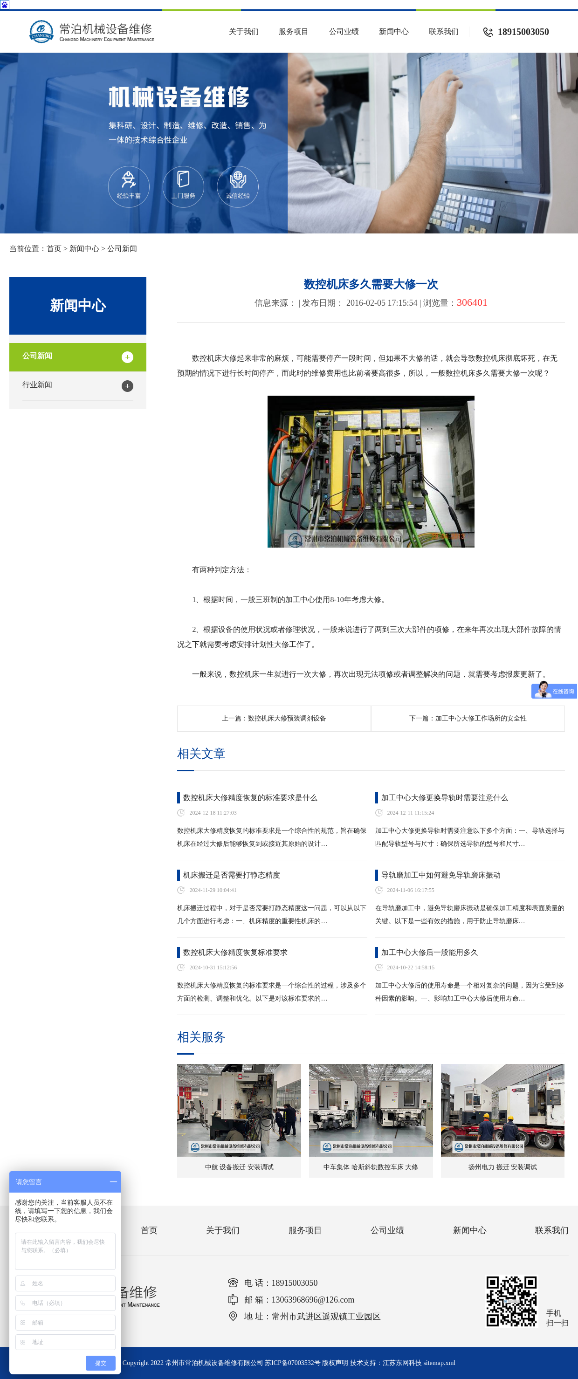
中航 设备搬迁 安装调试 (239, 1167)
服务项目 (294, 31)
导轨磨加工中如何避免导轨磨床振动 (441, 875)
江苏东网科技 (402, 1362)
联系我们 (444, 31)
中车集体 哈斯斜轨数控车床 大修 (370, 1167)
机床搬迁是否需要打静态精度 (231, 875)
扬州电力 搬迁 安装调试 (502, 1167)
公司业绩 (344, 31)
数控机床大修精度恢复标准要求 (235, 952)
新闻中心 (394, 31)
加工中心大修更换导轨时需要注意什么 (444, 798)
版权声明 (335, 1362)
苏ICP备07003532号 (293, 1362)
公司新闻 (122, 249)
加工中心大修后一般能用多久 (429, 952)
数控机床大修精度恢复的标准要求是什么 (250, 798)
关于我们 (244, 31)
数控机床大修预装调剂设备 (287, 718)
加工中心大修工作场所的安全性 (488, 718)
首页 (54, 249)
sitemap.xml (439, 1362)
